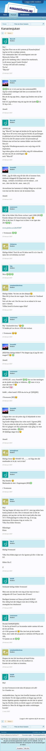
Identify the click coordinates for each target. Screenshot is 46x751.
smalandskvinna (16, 285)
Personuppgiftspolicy (39, 735)
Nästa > (10, 33)
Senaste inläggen (12, 18)
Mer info (26, 748)
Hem (5, 15)
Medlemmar (24, 15)
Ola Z (12, 541)
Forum (13, 15)
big (11, 266)
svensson (13, 207)
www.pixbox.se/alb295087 (12, 228)
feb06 (12, 579)
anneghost (14, 451)
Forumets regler (27, 735)
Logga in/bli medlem (33, 2)
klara (12, 499)
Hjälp (43, 732)
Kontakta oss (36, 732)
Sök (3, 18)
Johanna (13, 244)
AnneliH (13, 81)
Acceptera (20, 748)
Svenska (3, 732)
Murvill (12, 39)
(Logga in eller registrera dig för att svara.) (32, 718)
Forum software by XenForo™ (10, 735)
